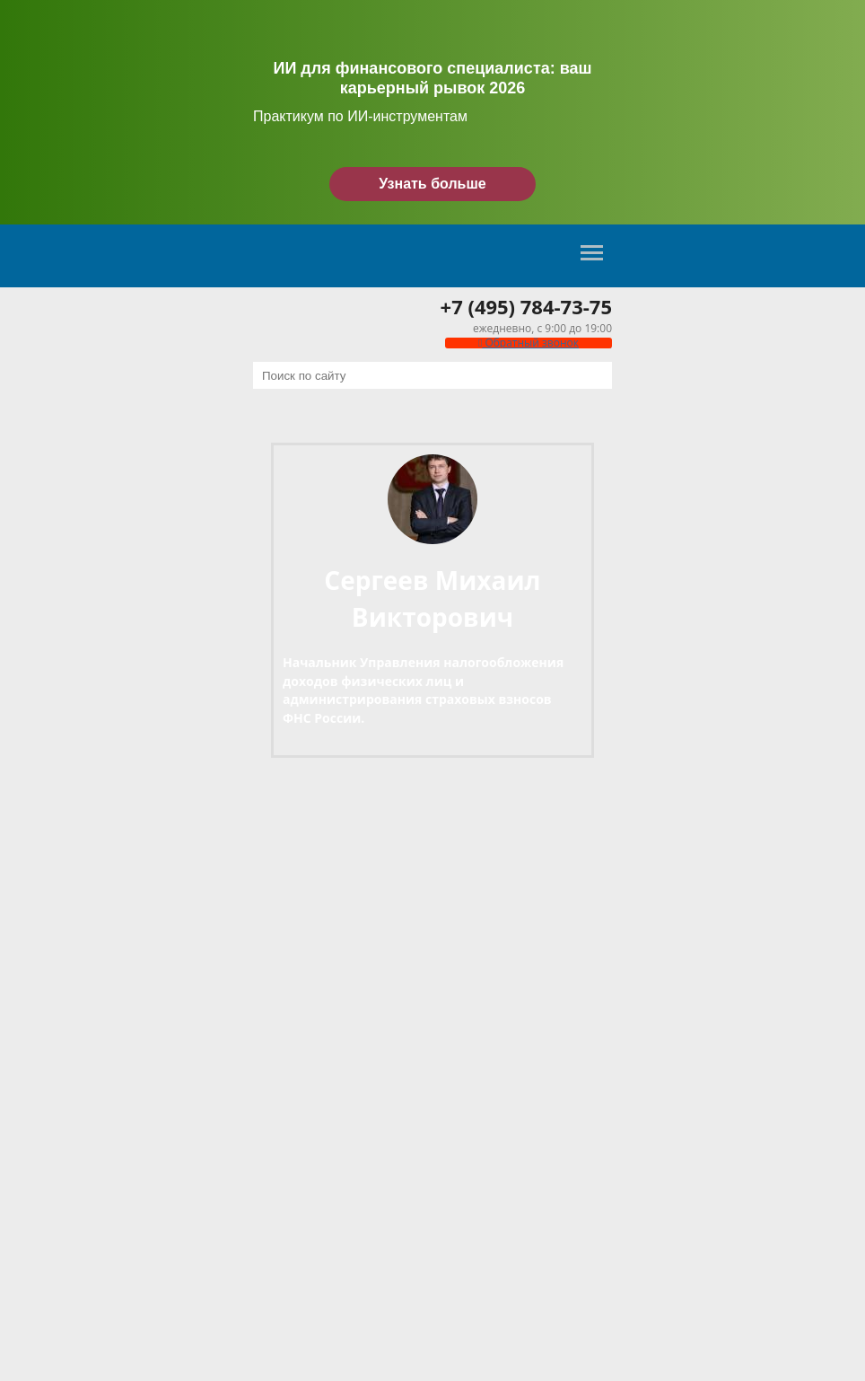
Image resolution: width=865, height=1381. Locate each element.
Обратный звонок (528, 342)
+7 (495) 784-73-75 (526, 306)
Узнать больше (432, 183)
